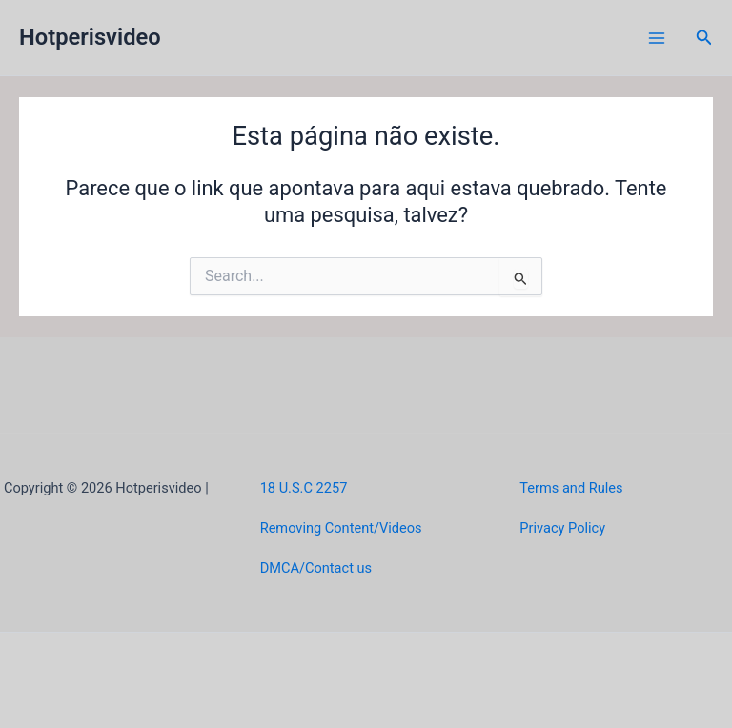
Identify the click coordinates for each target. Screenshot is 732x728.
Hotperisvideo (90, 37)
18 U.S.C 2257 (304, 487)
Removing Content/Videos (341, 527)
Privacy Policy (562, 527)
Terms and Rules (570, 487)
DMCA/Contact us (316, 567)
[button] (704, 38)
